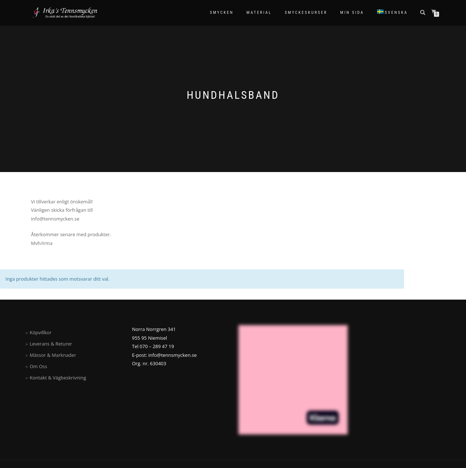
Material (259, 12)
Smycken (222, 12)
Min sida (352, 12)
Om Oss (38, 366)
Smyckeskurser (306, 12)
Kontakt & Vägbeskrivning (57, 377)
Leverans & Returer (50, 343)
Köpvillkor (40, 332)
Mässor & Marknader (52, 355)
